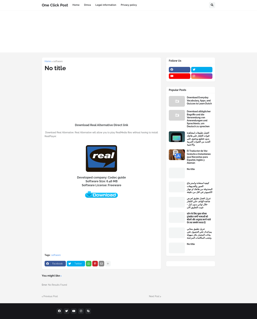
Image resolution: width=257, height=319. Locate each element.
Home (48, 61)
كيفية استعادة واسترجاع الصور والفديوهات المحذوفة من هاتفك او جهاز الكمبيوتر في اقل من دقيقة (199, 187)
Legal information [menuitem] (105, 4)
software (58, 61)
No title (191, 169)
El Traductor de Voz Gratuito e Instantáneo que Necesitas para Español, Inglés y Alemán (199, 157)
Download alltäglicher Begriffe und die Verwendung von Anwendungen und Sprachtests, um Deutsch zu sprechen (199, 119)
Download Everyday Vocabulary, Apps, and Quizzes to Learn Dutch (199, 100)
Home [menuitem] (75, 4)
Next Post (154, 296)
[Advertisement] (128, 33)
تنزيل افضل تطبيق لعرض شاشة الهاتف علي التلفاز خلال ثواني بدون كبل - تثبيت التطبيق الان (199, 203)
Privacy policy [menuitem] (129, 4)
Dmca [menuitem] (87, 4)
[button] (212, 5)
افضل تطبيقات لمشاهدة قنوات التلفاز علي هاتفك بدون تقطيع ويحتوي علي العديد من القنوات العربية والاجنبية (198, 138)
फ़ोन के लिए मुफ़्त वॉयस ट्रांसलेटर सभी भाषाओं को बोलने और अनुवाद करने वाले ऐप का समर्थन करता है (199, 218)
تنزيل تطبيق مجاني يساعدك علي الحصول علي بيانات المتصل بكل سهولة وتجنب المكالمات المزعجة (199, 233)
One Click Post (55, 5)
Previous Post (50, 296)
